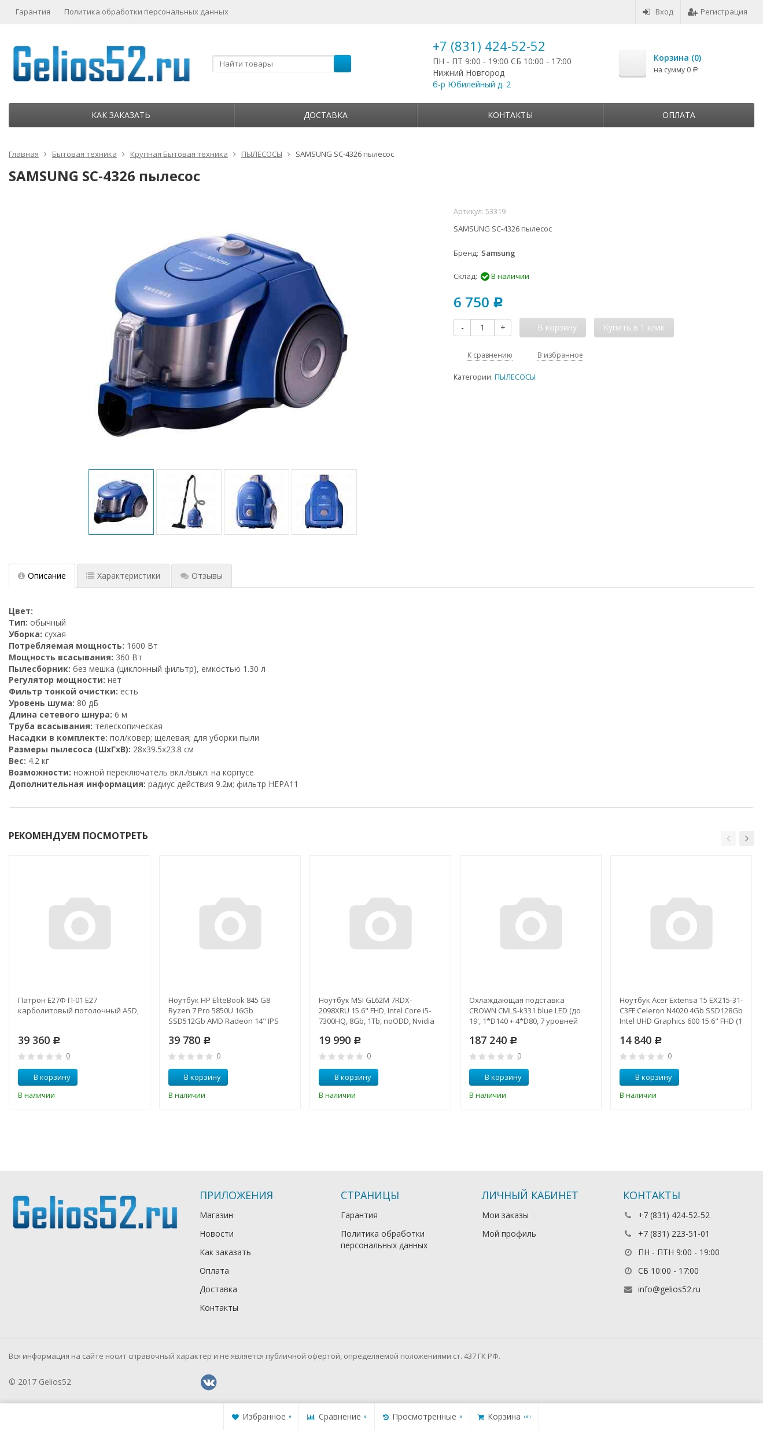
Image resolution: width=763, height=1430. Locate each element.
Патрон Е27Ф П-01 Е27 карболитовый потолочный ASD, (78, 1005)
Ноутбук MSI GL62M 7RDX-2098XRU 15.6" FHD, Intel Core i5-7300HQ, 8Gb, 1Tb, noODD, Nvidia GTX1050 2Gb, (376, 1010)
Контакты (510, 114)
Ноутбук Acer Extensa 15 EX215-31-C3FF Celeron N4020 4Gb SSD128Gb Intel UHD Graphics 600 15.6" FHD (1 (681, 1010)
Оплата (678, 114)
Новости (217, 1233)
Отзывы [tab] (201, 575)
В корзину (46, 1077)
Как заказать (120, 114)
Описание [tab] (42, 575)
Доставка (326, 114)
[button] (728, 838)
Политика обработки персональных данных (146, 11)
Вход (658, 11)
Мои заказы (505, 1215)
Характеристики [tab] (123, 575)
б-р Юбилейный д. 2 (472, 84)
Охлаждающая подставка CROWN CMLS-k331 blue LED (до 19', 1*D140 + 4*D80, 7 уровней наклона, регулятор (525, 1010)
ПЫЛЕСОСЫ (515, 377)
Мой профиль (509, 1233)
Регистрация (717, 11)
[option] (121, 502)
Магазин (216, 1215)
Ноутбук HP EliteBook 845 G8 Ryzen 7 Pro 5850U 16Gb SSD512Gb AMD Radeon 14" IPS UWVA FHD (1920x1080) (223, 1010)
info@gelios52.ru (669, 1289)
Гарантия (33, 11)
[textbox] (281, 63)
